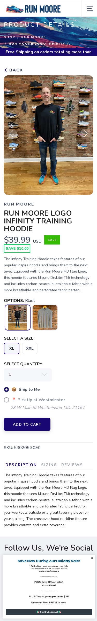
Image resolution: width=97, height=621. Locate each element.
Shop (9, 37)
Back (13, 70)
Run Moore (33, 37)
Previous (12, 134)
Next (85, 134)
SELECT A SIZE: (19, 338)
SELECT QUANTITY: (23, 364)
